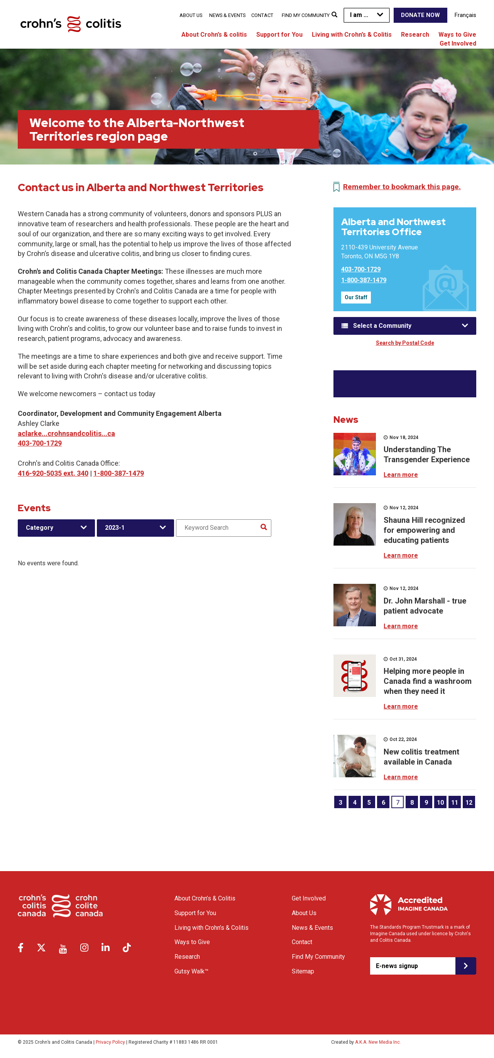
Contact (262, 15)
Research (415, 34)
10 (440, 802)
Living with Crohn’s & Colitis (352, 34)
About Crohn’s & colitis (214, 34)
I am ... (359, 15)
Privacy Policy (110, 1042)
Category (39, 527)
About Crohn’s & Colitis (204, 898)
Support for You (279, 34)
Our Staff (356, 297)
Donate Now (420, 15)
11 (454, 802)
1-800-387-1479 (118, 473)
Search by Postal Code (405, 343)
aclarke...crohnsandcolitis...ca (66, 433)
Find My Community (306, 15)
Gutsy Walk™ (191, 971)
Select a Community (382, 325)
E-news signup (397, 966)
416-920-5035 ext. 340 (53, 473)
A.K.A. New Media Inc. (378, 1042)
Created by (366, 1042)
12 (468, 802)
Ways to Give (457, 34)
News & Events (227, 15)
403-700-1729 (40, 443)
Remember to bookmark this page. (402, 186)
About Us (190, 15)
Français (465, 15)
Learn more (401, 474)
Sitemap (303, 971)
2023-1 (115, 527)
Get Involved (458, 43)
